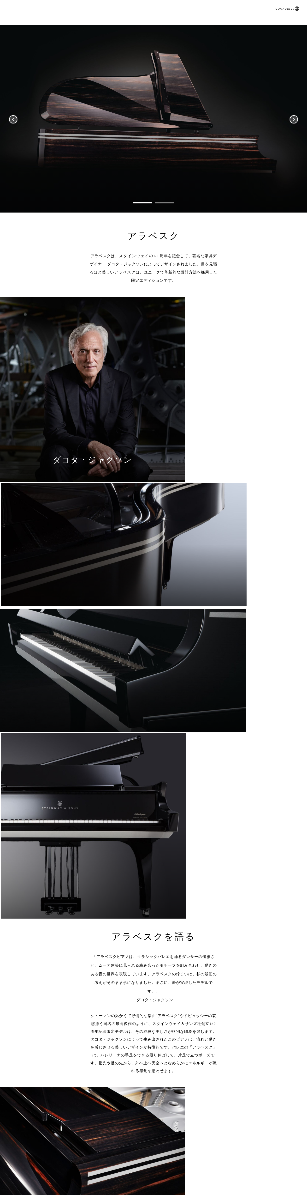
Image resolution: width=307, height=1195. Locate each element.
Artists (213, 26)
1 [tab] (142, 210)
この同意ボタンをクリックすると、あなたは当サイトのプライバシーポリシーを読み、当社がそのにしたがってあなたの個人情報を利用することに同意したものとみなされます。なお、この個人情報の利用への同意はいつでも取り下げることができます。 (157, 1096)
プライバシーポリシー (213, 1093)
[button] (294, 4)
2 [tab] (164, 210)
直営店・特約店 (160, 26)
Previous (13, 127)
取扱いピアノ (118, 26)
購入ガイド (59, 26)
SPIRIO (87, 26)
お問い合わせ (245, 26)
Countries (282, 4)
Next (294, 127)
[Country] (191, 1044)
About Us (231, 1187)
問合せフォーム (75, 1187)
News (192, 26)
